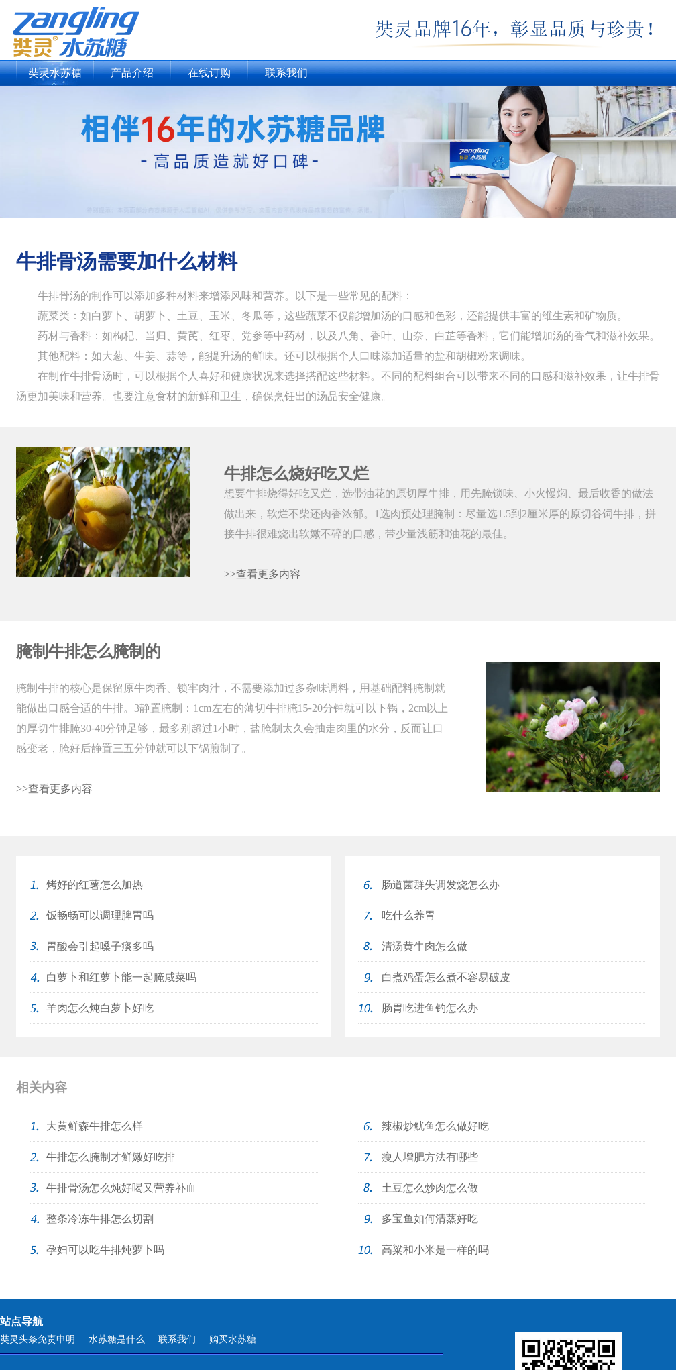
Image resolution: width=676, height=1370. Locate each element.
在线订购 (209, 72)
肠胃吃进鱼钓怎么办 (430, 1008)
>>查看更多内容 (262, 574)
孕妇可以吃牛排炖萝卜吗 (105, 1249)
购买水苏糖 (232, 1339)
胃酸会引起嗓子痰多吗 (100, 946)
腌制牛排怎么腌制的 (88, 651)
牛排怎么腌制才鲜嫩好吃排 (110, 1157)
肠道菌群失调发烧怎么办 (441, 884)
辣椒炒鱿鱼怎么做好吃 (435, 1126)
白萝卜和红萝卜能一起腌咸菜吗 (121, 977)
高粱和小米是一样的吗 (435, 1249)
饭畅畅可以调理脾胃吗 (100, 915)
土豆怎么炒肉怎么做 (430, 1188)
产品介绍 (132, 72)
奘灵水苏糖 (55, 72)
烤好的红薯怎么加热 (94, 884)
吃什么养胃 (408, 915)
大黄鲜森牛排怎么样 (94, 1126)
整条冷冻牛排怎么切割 (100, 1218)
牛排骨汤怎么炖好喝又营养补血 (121, 1188)
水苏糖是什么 (117, 1339)
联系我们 (286, 72)
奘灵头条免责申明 (37, 1339)
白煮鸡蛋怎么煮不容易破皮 (446, 977)
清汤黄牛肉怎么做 (424, 946)
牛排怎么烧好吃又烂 (296, 473)
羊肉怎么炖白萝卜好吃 (100, 1008)
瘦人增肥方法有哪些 (430, 1157)
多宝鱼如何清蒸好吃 (430, 1218)
